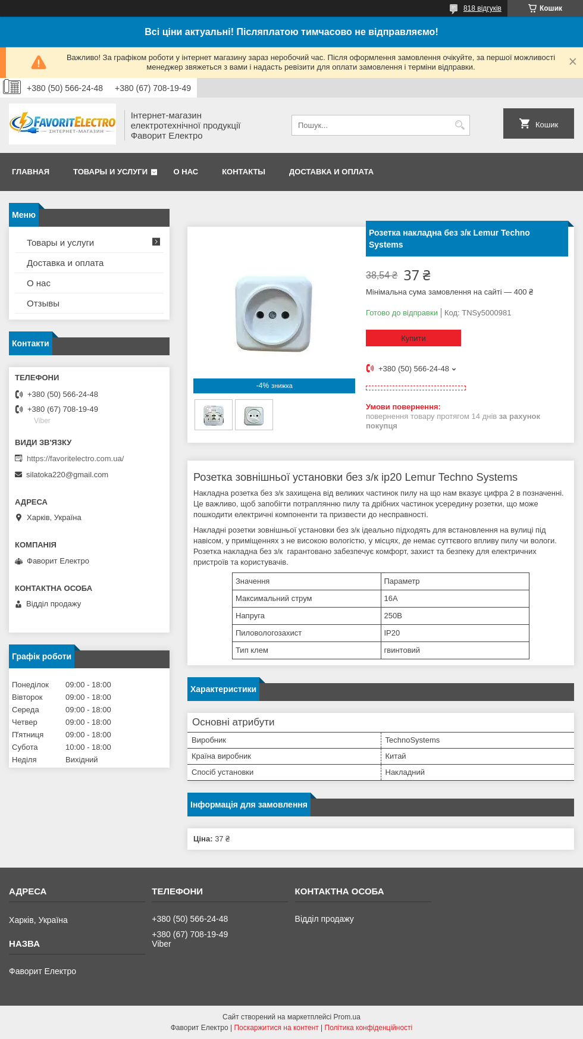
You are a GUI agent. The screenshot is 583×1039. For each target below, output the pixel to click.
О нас (186, 171)
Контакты (243, 171)
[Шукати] (459, 125)
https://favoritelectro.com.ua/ (75, 458)
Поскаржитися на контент (276, 1028)
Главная (30, 171)
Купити (413, 338)
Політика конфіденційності (369, 1028)
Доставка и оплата (331, 171)
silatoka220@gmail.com (67, 474)
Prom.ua (347, 1017)
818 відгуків (482, 8)
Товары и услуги (110, 171)
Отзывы (43, 303)
